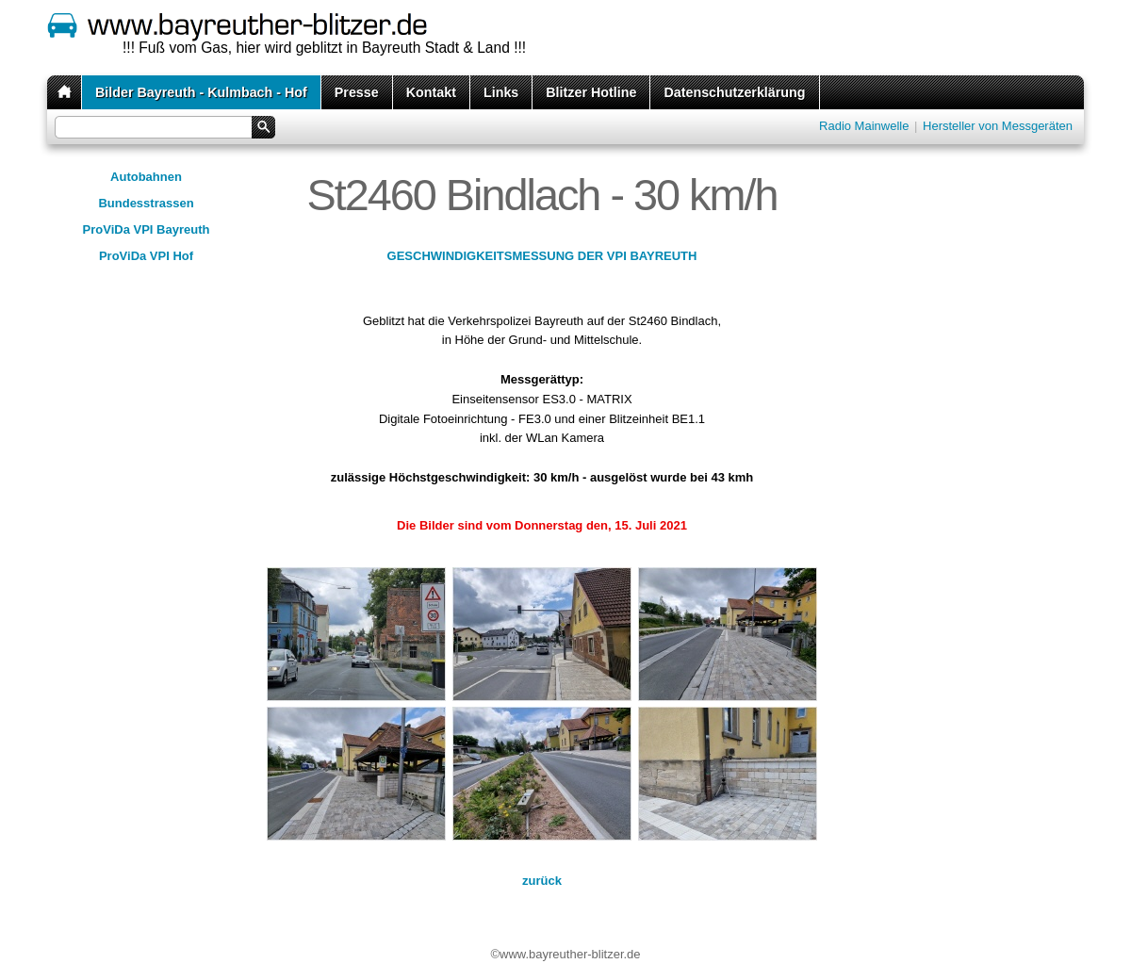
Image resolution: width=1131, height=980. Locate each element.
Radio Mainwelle (864, 126)
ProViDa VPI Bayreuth (146, 229)
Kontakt (431, 92)
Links (501, 92)
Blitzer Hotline (591, 92)
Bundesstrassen (145, 203)
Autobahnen (146, 177)
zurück (542, 881)
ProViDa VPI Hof (146, 256)
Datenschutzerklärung (734, 92)
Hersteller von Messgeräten (998, 126)
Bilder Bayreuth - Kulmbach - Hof (201, 92)
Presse (357, 92)
